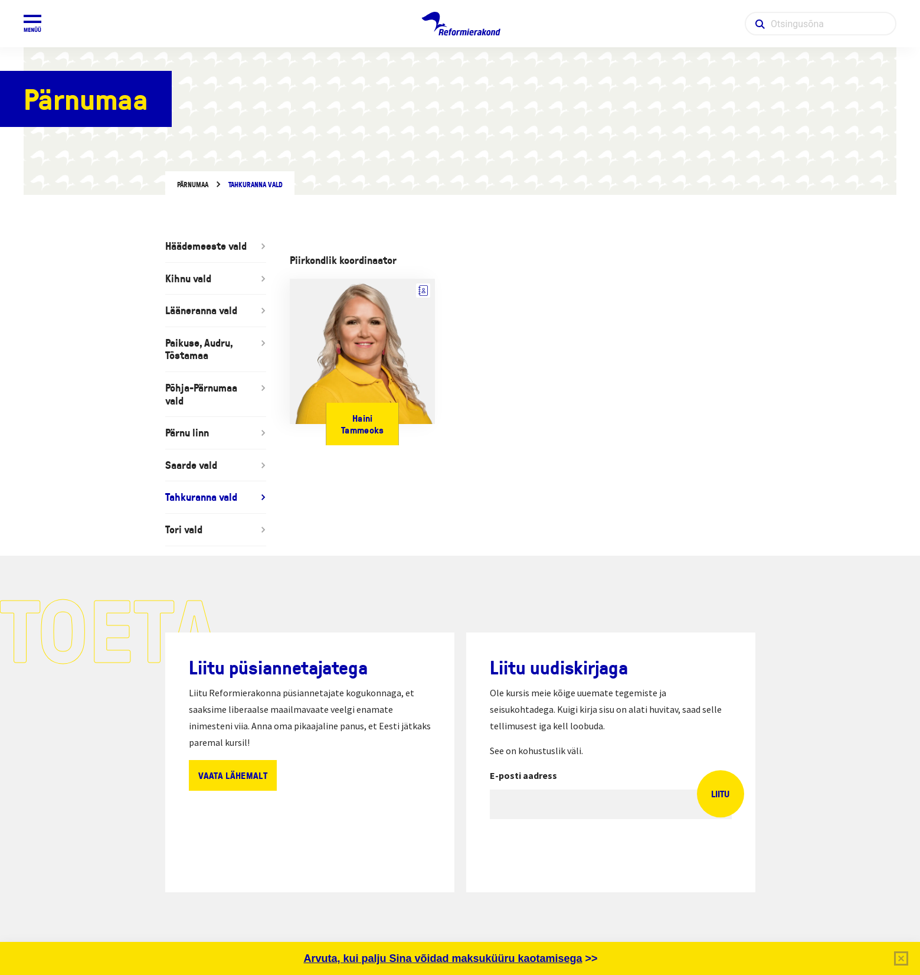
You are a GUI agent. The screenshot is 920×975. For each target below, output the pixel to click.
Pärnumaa (192, 185)
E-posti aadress (523, 775)
